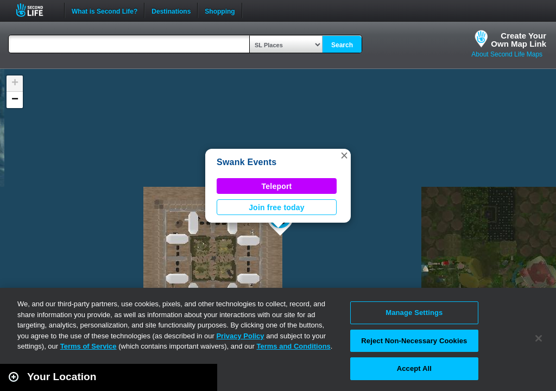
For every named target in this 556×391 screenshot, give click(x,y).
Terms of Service (88, 346)
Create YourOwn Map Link (518, 39)
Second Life (35, 10)
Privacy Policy (240, 336)
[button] (344, 155)
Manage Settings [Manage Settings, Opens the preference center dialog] (414, 312)
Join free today (277, 207)
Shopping (220, 10)
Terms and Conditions (294, 346)
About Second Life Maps (506, 54)
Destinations (171, 10)
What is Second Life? (104, 10)
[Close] (539, 338)
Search (342, 45)
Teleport (277, 186)
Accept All (414, 368)
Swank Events (246, 162)
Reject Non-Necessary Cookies (414, 341)
